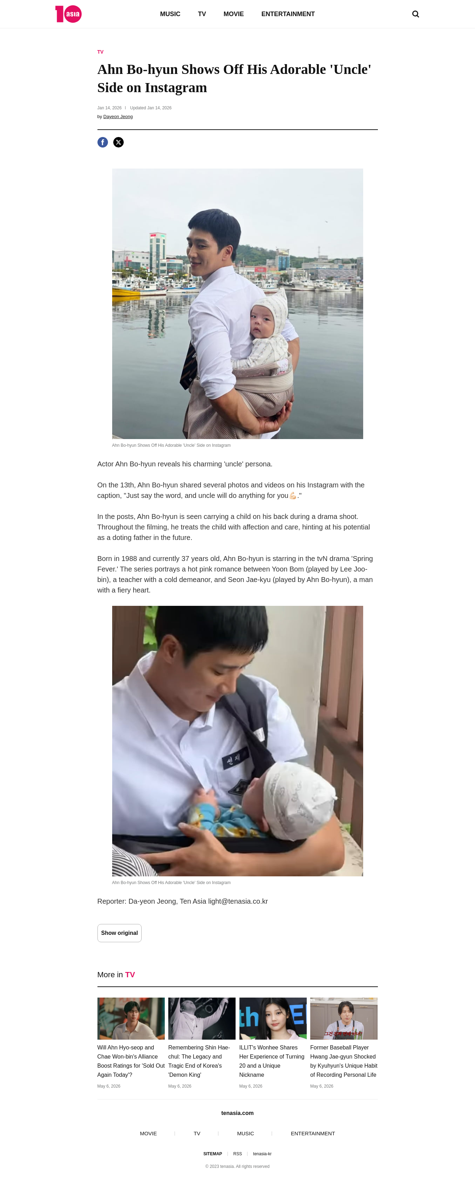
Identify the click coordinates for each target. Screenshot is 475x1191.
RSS (237, 1153)
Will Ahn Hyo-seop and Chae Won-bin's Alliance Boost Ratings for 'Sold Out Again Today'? (131, 1061)
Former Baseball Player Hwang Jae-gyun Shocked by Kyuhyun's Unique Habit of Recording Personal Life (344, 1061)
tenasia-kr (262, 1153)
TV (202, 14)
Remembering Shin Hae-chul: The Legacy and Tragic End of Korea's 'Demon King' (199, 1061)
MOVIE (234, 14)
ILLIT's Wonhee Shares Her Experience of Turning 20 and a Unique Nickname (272, 1061)
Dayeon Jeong (118, 116)
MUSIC (170, 14)
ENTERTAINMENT (288, 14)
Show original (119, 933)
